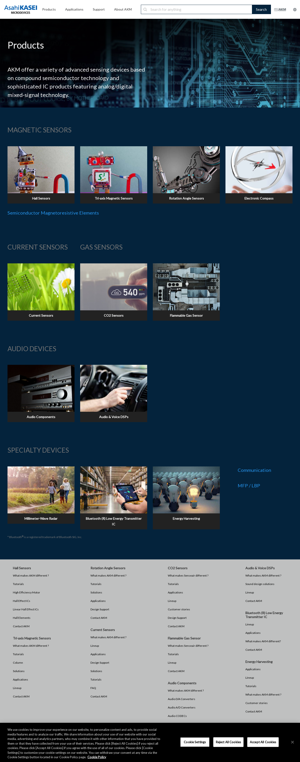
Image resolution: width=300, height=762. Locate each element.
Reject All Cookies (228, 742)
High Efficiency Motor (26, 592)
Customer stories (179, 609)
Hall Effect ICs (21, 601)
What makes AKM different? (263, 641)
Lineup (17, 688)
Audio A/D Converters (181, 707)
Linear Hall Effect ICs (26, 609)
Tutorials (18, 584)
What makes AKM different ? (31, 575)
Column (18, 662)
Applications (20, 679)
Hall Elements (21, 618)
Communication (254, 470)
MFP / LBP (249, 485)
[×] (292, 742)
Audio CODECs (177, 716)
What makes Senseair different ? (188, 575)
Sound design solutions (259, 584)
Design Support (99, 609)
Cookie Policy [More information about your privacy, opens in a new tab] (96, 757)
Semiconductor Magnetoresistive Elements (53, 213)
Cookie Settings (195, 742)
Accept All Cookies (263, 742)
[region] (150, 742)
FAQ (93, 688)
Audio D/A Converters (181, 699)
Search (261, 9)
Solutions (19, 671)
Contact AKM (21, 626)
